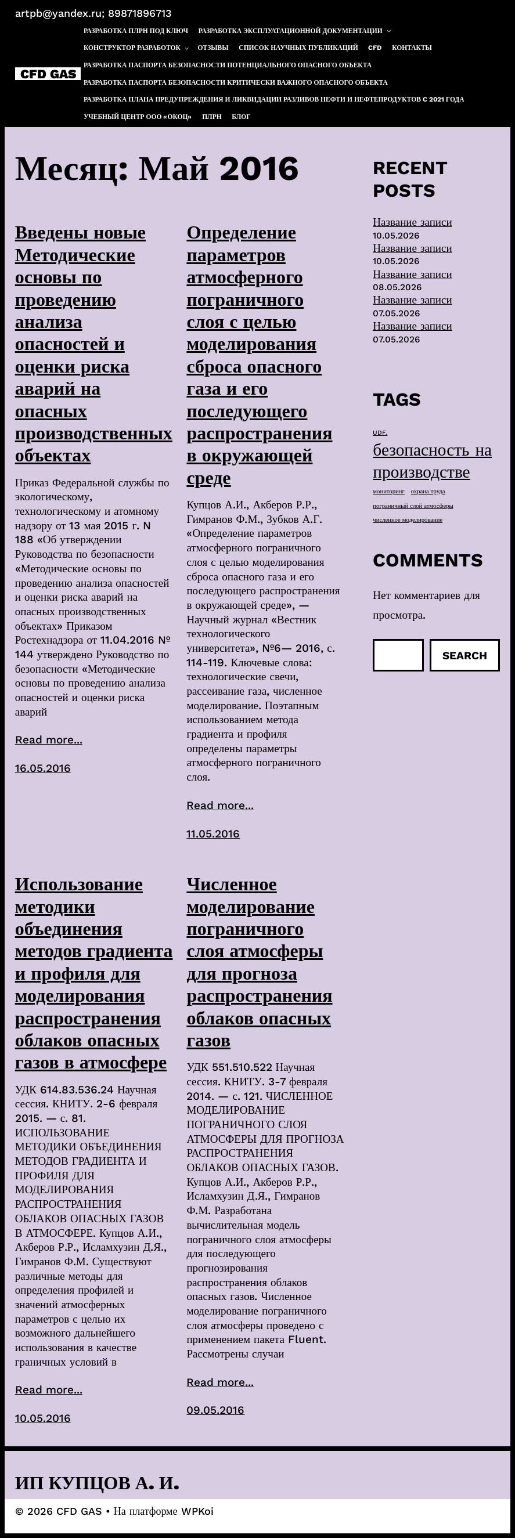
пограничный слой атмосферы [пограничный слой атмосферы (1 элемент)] (413, 506)
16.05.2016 (43, 768)
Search (464, 655)
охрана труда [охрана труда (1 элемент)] (428, 491)
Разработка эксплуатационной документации (295, 31)
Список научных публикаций (298, 48)
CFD (374, 48)
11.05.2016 (213, 833)
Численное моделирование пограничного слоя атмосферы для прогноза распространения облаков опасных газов (259, 962)
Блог (241, 117)
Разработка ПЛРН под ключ (136, 31)
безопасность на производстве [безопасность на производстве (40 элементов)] (432, 461)
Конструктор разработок (137, 48)
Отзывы (213, 48)
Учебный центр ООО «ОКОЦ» (138, 117)
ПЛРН (212, 117)
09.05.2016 (215, 1410)
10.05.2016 (43, 1418)
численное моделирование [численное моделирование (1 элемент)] (407, 520)
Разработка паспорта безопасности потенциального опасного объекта (228, 65)
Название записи (412, 222)
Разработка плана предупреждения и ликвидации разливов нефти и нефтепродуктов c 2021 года (274, 99)
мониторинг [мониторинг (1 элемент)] (388, 491)
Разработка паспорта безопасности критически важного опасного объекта (236, 82)
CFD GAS (48, 73)
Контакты (412, 48)
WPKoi (197, 1511)
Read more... (48, 739)
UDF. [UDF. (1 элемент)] (380, 432)
